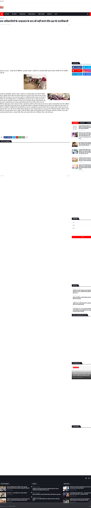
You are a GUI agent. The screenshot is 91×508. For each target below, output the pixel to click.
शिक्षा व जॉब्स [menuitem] (41, 14)
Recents (82, 123)
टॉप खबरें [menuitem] (7, 14)
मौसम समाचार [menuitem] (31, 14)
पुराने (68, 176)
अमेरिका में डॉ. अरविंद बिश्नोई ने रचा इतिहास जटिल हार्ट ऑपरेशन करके (46, 499)
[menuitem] (2, 14)
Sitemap (2, 1)
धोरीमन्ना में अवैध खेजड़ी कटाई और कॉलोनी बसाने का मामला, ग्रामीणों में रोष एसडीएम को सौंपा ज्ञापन (18, 499)
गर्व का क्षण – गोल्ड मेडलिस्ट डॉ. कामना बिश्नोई (17, 493)
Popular (75, 123)
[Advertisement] (35, 38)
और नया (2, 176)
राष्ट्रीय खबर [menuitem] (22, 14)
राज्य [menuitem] (56, 14)
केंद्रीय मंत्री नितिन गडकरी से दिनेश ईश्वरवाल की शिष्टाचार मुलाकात (46, 494)
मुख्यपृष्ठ (2, 18)
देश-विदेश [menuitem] (14, 14)
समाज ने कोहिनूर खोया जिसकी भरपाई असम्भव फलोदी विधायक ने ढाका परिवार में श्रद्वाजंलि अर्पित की (18, 487)
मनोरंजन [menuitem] (49, 14)
